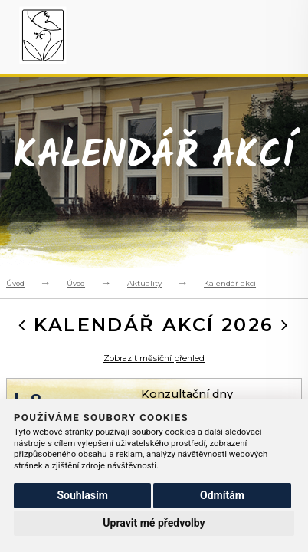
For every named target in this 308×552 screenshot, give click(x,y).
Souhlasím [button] (82, 495)
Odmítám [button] (222, 495)
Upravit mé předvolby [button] (154, 523)
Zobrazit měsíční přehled (154, 358)
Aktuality (144, 283)
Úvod (15, 283)
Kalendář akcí (230, 283)
